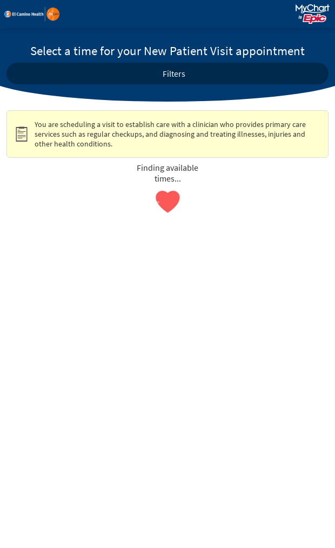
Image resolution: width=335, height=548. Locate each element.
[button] (167, 73)
